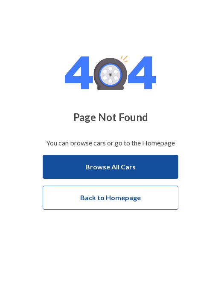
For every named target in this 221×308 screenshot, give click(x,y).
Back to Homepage (110, 197)
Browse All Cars (110, 167)
